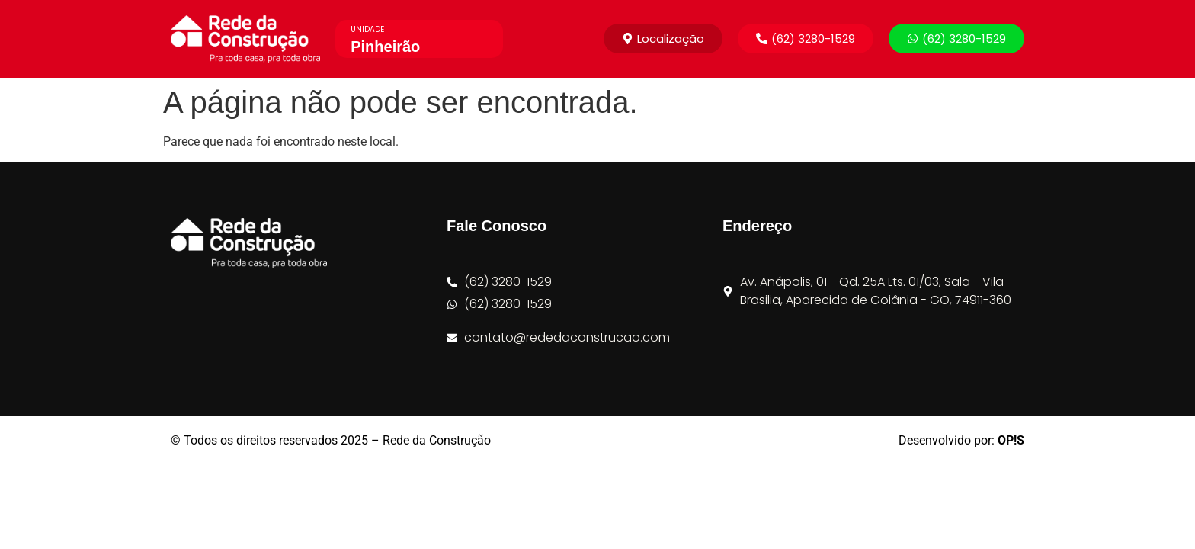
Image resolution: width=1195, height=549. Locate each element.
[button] (805, 38)
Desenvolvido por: (961, 440)
